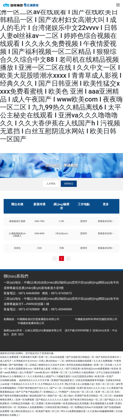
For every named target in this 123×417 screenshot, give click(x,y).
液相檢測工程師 (17, 221)
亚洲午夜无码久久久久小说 (91, 388)
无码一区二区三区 (105, 384)
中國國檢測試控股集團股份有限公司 (38, 319)
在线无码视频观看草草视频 (90, 380)
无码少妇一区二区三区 (82, 391)
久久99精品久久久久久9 (51, 384)
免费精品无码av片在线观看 (89, 407)
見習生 (17, 248)
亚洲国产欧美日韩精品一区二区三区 (93, 395)
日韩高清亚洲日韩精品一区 (59, 407)
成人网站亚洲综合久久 (23, 411)
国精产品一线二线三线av (61, 395)
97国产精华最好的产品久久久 (33, 388)
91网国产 (64, 391)
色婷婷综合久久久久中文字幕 (34, 380)
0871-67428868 (29, 309)
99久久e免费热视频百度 (73, 411)
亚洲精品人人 (50, 391)
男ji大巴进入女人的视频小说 (79, 384)
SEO (21, 334)
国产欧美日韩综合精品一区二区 (86, 399)
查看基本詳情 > (106, 221)
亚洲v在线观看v (53, 403)
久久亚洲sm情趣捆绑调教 (100, 411)
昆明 (14, 334)
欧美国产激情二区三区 (48, 411)
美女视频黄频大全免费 (102, 403)
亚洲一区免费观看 (25, 399)
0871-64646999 (29, 293)
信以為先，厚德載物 (61, 165)
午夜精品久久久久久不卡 (24, 384)
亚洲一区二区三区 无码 (107, 391)
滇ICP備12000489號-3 (78, 330)
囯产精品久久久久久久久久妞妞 (52, 399)
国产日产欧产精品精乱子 (29, 391)
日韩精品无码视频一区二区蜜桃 (27, 403)
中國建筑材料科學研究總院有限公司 (96, 319)
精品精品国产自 (38, 395)
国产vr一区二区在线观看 (63, 388)
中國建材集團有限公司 (30, 323)
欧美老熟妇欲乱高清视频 (76, 403)
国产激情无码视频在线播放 (14, 395)
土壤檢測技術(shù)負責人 (17, 234)
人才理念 (51, 183)
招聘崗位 (68, 183)
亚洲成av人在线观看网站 (31, 407)
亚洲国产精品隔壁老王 (63, 380)
